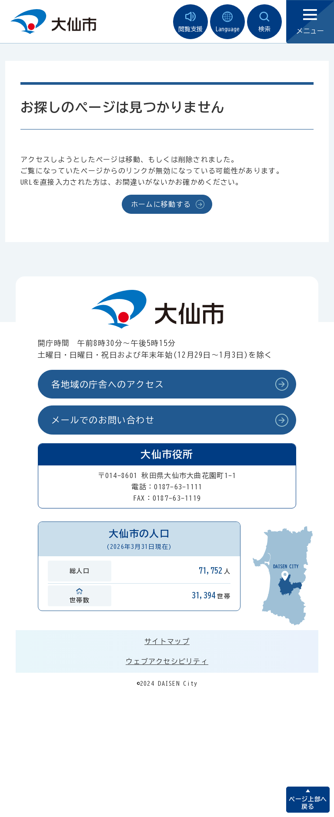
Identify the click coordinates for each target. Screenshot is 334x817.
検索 (264, 22)
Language (227, 22)
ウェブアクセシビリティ (167, 661)
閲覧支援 (190, 22)
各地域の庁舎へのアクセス (107, 384)
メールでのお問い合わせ (103, 419)
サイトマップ (167, 641)
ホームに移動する (161, 204)
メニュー (310, 22)
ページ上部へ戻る (308, 803)
